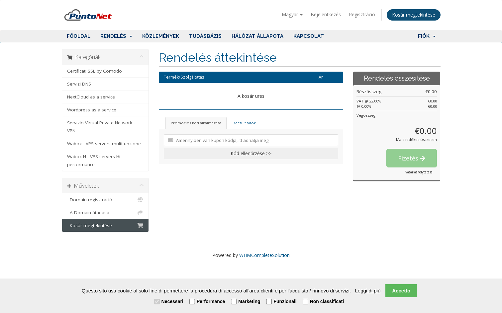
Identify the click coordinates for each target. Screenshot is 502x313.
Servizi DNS (79, 84)
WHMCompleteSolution (264, 255)
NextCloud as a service (91, 97)
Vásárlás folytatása (419, 172)
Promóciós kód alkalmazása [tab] (196, 122)
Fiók (427, 36)
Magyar (292, 14)
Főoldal (78, 36)
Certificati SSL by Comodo (94, 71)
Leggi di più (368, 290)
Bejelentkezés (326, 14)
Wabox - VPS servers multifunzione (104, 144)
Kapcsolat (308, 36)
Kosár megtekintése (413, 15)
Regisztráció (362, 14)
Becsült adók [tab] (244, 122)
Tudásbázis (205, 36)
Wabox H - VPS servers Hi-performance (94, 160)
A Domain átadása (105, 213)
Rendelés (116, 36)
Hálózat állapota (257, 36)
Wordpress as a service (91, 110)
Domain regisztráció (105, 200)
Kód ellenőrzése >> (251, 153)
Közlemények (160, 36)
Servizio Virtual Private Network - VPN (101, 127)
